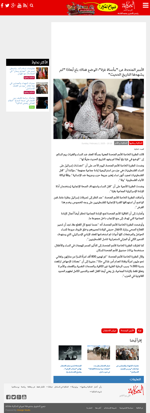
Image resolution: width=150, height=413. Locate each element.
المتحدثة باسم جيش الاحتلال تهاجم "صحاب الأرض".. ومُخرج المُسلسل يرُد (70, 369)
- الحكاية (137, 149)
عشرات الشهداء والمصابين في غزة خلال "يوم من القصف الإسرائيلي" (127, 369)
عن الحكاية (139, 408)
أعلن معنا (98, 408)
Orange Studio (23, 410)
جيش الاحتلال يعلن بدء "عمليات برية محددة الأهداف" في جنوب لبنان (99, 369)
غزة (140, 330)
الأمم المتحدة (127, 330)
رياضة (23, 387)
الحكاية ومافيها (135, 143)
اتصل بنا (89, 408)
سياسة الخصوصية (126, 408)
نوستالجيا (15, 387)
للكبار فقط (40, 387)
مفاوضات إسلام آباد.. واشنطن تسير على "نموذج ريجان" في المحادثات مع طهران (22, 71)
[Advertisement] (98, 44)
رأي (100, 387)
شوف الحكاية (96, 391)
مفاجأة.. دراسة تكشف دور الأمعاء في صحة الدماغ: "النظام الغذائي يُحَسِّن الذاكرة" (21, 100)
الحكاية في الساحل (61, 387)
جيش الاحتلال (109, 330)
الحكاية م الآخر (121, 143)
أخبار (96, 387)
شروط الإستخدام (110, 408)
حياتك (49, 387)
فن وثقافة (31, 387)
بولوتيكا (74, 387)
